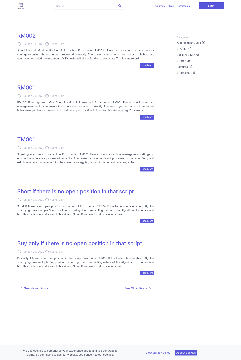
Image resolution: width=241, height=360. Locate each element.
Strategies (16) (186, 72)
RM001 (26, 87)
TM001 (26, 139)
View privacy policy (158, 352)
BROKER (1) (184, 48)
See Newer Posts (33, 288)
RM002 (26, 35)
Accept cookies (186, 352)
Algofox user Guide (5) (191, 42)
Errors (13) (183, 60)
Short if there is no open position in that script (75, 191)
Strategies (184, 6)
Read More (147, 65)
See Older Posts (138, 288)
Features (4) (184, 66)
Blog (171, 6)
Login (211, 5)
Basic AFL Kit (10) (188, 54)
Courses (160, 6)
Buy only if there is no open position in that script (79, 243)
